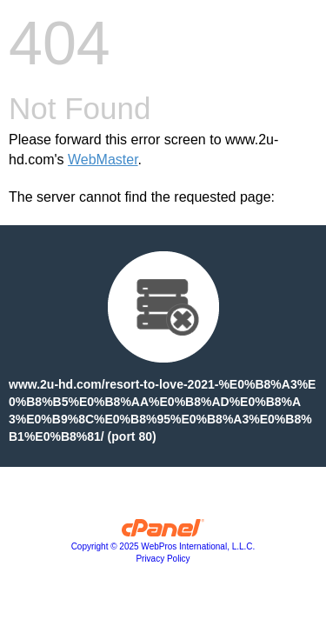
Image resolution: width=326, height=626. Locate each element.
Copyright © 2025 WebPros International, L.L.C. (163, 546)
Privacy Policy (163, 558)
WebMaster (103, 159)
